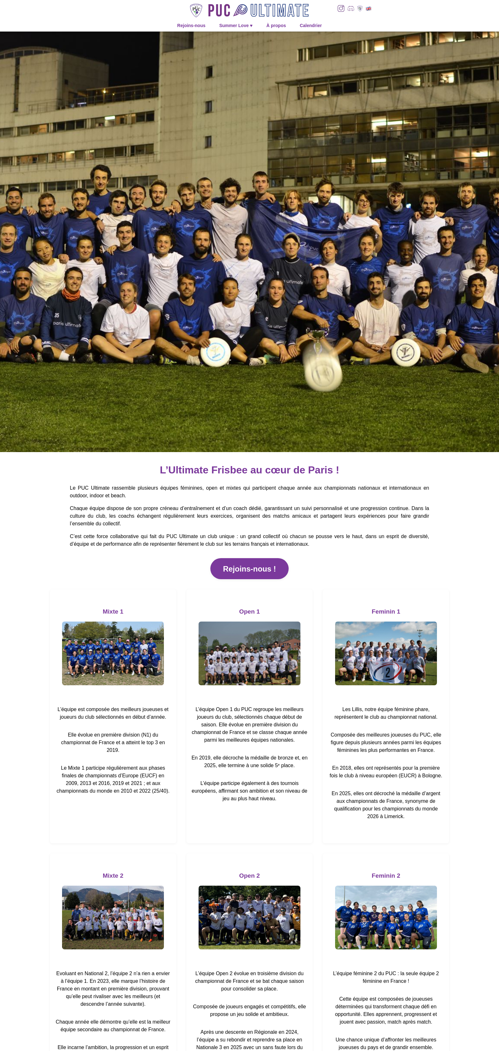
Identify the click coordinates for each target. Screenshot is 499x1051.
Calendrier (311, 25)
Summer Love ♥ (236, 25)
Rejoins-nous (191, 25)
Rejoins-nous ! (249, 569)
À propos (276, 25)
